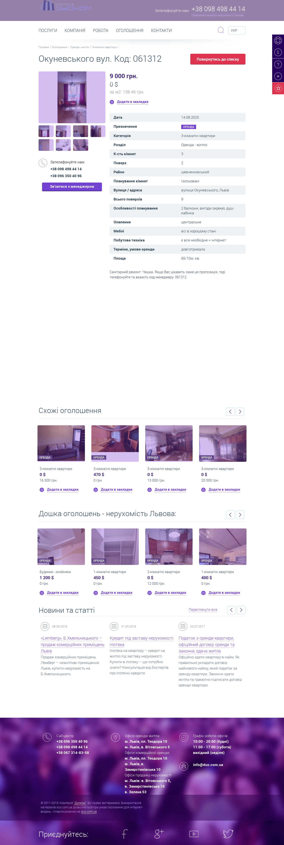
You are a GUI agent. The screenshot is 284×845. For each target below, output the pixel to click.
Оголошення (130, 30)
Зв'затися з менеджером (72, 186)
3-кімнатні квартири (104, 47)
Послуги (48, 30)
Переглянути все (203, 609)
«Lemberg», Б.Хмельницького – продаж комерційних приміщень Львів (73, 644)
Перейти (142, 341)
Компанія (75, 30)
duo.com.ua (89, 811)
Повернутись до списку (218, 59)
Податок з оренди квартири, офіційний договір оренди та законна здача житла (207, 644)
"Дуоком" (80, 803)
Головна (44, 47)
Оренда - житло (79, 47)
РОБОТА (100, 30)
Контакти (161, 30)
